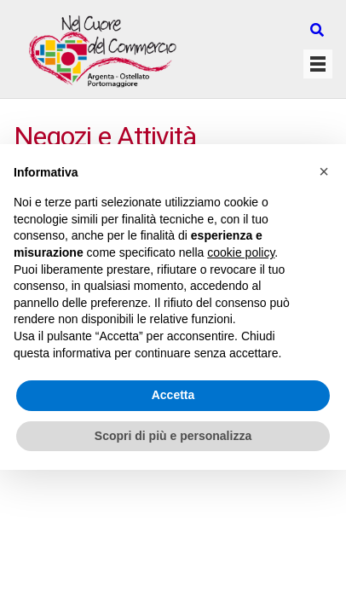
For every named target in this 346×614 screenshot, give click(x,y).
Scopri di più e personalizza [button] (173, 436)
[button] (323, 171)
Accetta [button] (173, 395)
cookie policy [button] (240, 252)
